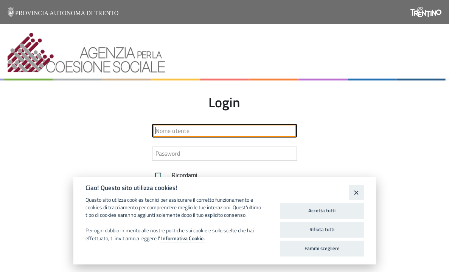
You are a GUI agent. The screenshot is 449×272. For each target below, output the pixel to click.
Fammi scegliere (322, 248)
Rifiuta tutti (321, 229)
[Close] (356, 192)
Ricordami (174, 176)
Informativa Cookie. (183, 238)
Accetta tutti (322, 210)
